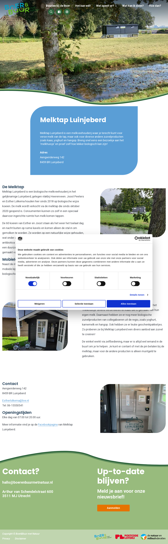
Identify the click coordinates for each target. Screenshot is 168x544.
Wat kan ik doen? (133, 5)
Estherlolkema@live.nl (15, 400)
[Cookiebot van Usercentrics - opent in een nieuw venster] (137, 238)
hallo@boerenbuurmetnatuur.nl (27, 482)
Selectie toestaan (84, 303)
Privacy (6, 538)
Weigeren (39, 303)
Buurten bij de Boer (60, 5)
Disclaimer (20, 538)
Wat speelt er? (106, 5)
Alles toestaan (128, 303)
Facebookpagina (48, 424)
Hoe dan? (155, 5)
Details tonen (137, 294)
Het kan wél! (85, 5)
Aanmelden (113, 508)
